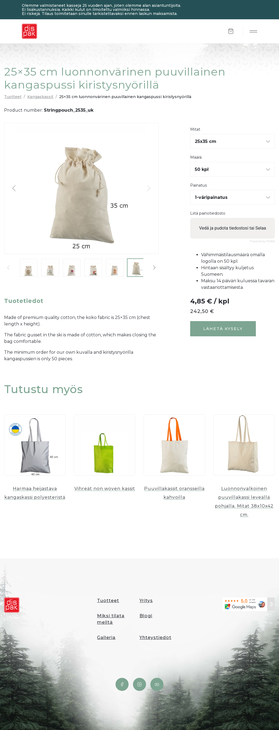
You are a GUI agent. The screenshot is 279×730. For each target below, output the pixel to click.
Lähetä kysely (223, 328)
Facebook (122, 684)
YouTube (156, 684)
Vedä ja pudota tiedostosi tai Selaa (232, 228)
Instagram (139, 684)
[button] (14, 188)
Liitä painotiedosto (207, 213)
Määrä (196, 157)
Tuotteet (13, 96)
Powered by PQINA (262, 241)
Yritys (146, 600)
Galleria (106, 637)
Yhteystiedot (155, 637)
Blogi (146, 615)
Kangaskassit (40, 96)
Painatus (198, 185)
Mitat (195, 129)
